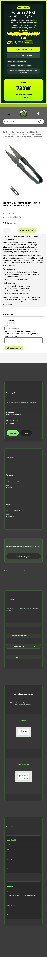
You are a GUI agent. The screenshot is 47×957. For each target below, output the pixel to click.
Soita (26, 434)
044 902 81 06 (10, 517)
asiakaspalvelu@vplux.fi (14, 414)
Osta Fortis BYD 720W (23, 49)
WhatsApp (13, 433)
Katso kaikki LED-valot (24, 55)
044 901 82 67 (10, 423)
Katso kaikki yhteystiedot (23, 557)
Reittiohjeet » (11, 859)
